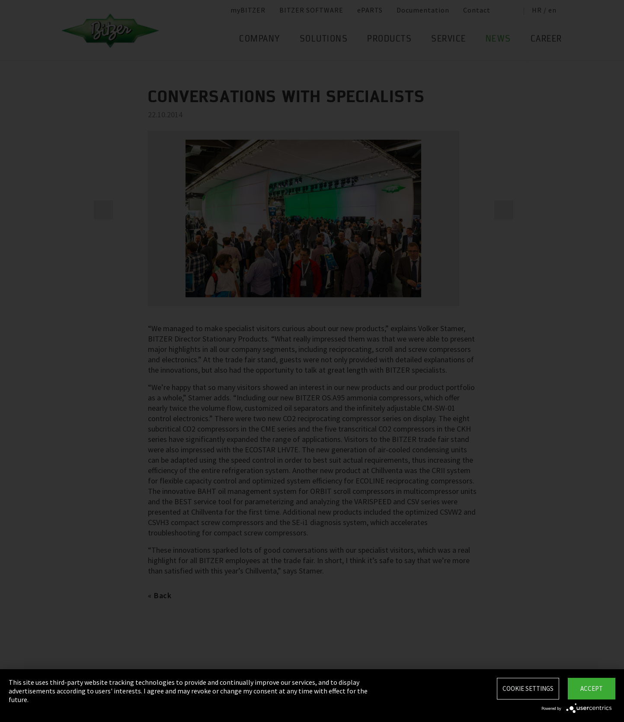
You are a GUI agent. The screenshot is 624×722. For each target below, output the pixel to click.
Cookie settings (528, 688)
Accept (591, 688)
